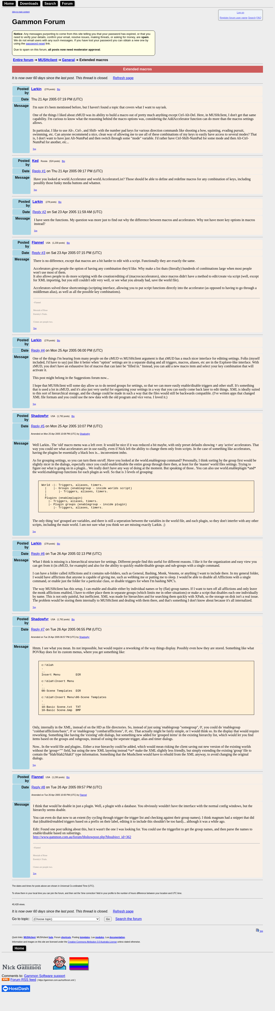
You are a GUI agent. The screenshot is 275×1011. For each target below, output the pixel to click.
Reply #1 (39, 171)
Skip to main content (21, 12)
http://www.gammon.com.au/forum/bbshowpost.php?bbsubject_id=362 (82, 852)
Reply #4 (38, 350)
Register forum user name (234, 17)
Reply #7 (37, 634)
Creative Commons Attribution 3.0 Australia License (92, 957)
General (68, 60)
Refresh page (123, 78)
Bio (58, 89)
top (259, 946)
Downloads (29, 3)
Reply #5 (37, 426)
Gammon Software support (44, 991)
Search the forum (128, 934)
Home (9, 3)
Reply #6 (38, 559)
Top (34, 149)
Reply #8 (38, 802)
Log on (240, 12)
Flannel (83, 810)
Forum (67, 3)
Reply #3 (38, 253)
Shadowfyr (85, 434)
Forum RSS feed (23, 994)
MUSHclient (47, 60)
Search (50, 3)
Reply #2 (39, 212)
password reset (35, 43)
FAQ (259, 17)
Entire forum (23, 60)
